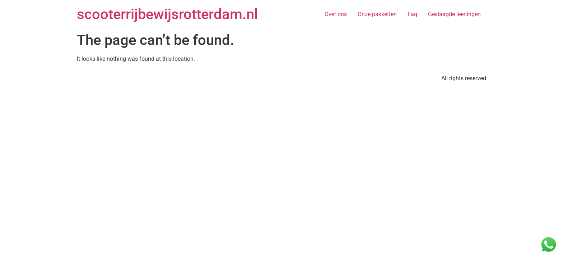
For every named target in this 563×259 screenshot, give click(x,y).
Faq (412, 14)
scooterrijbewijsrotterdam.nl (167, 14)
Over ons (336, 14)
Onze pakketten (377, 14)
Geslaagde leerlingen (454, 14)
